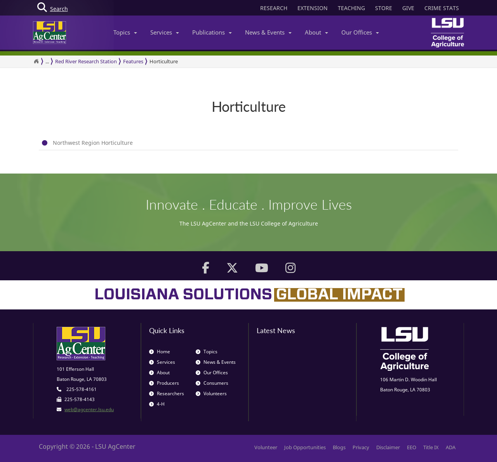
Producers (164, 383)
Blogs (339, 447)
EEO (411, 447)
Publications (212, 32)
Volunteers (211, 393)
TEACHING (351, 8)
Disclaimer (388, 447)
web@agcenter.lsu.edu (89, 409)
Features (133, 61)
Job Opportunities (305, 447)
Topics (125, 32)
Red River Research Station (86, 61)
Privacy (361, 447)
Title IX (431, 447)
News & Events (268, 32)
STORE (383, 8)
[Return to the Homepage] (36, 61)
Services (164, 32)
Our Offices (360, 32)
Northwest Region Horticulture (93, 142)
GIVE (408, 8)
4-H (157, 404)
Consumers (212, 383)
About (316, 32)
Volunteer (265, 447)
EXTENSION (312, 8)
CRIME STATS (441, 8)
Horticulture (163, 61)
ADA (450, 447)
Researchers (166, 393)
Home (159, 351)
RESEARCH (273, 8)
